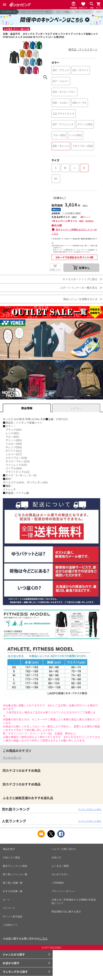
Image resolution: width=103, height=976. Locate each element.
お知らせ (56, 857)
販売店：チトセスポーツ (82, 49)
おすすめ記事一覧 (12, 891)
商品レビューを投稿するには (80, 299)
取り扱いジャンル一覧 (15, 874)
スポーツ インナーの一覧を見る (78, 287)
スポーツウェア (82, 11)
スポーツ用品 (62, 11)
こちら (44, 938)
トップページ (8, 11)
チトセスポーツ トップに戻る (80, 279)
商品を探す (9, 849)
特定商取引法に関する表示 (66, 911)
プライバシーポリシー (64, 891)
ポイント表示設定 (12, 916)
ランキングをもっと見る (89, 809)
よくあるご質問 (60, 866)
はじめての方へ (60, 874)
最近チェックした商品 (15, 866)
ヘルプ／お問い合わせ (64, 849)
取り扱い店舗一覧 (12, 882)
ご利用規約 (58, 882)
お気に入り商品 (11, 857)
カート (6, 899)
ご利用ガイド (10, 925)
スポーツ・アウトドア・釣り (35, 11)
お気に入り (55, 269)
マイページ (9, 908)
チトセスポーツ (12, 757)
